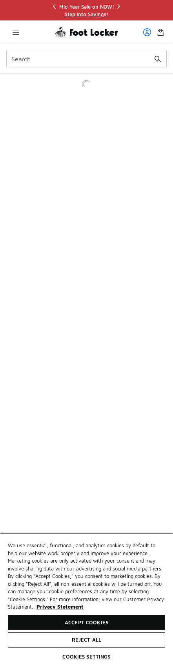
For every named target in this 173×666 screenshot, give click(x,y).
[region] (86, 10)
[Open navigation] (15, 32)
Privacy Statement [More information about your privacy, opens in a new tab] (60, 606)
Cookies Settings (86, 656)
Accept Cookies (86, 622)
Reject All (86, 640)
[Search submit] (157, 59)
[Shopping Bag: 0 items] (160, 32)
